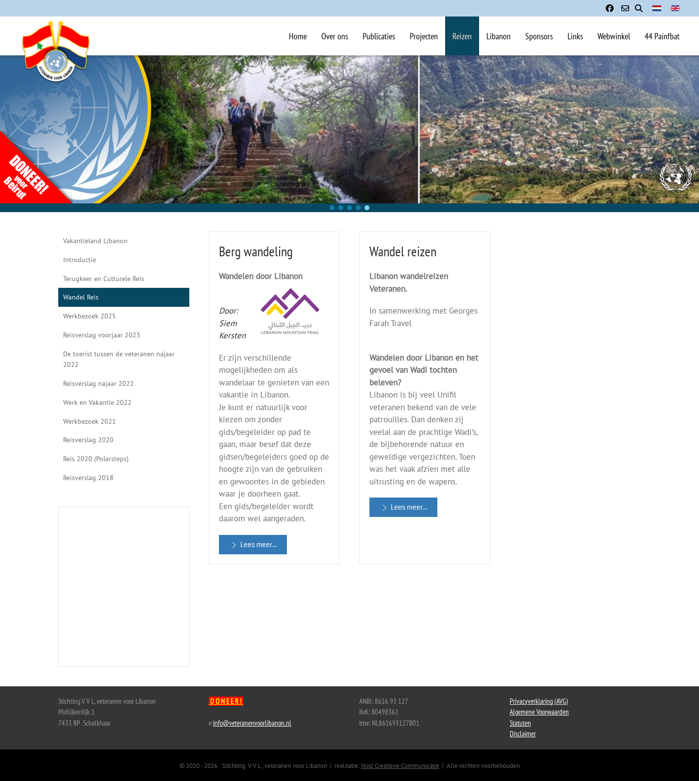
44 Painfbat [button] (662, 36)
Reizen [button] (462, 36)
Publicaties (379, 36)
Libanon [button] (498, 36)
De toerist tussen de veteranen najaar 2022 (119, 359)
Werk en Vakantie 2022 (97, 402)
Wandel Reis (81, 297)
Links (575, 36)
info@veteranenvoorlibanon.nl (252, 723)
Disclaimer (523, 733)
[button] (332, 207)
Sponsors (539, 36)
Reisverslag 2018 (88, 477)
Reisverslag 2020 (88, 439)
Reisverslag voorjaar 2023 (101, 335)
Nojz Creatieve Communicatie (400, 766)
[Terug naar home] (55, 65)
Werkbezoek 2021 (89, 421)
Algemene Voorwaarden (539, 711)
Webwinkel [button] (614, 36)
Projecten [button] (424, 36)
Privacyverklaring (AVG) (539, 701)
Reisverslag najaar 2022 (98, 383)
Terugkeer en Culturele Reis (103, 278)
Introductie (79, 259)
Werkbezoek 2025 (89, 316)
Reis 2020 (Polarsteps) (96, 458)
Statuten (520, 723)
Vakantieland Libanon (95, 240)
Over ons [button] (334, 36)
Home (298, 36)
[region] (349, 133)
